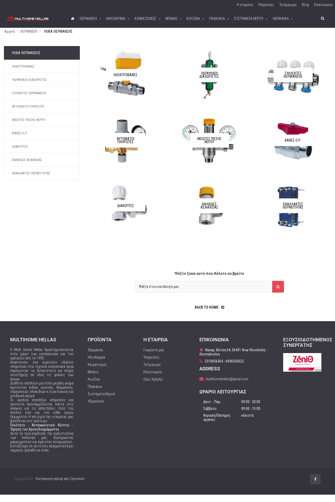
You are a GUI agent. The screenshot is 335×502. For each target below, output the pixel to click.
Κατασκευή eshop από (60, 486)
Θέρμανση (95, 357)
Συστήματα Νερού (101, 401)
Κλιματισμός (97, 372)
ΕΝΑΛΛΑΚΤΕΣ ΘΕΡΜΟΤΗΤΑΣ (31, 180)
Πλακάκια (95, 394)
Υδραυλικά (96, 408)
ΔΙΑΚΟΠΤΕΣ (20, 153)
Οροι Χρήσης (153, 386)
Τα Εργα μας (152, 372)
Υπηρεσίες (151, 364)
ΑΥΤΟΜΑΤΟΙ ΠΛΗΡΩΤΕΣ (28, 113)
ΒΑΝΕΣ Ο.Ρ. (19, 140)
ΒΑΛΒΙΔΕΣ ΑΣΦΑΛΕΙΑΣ (27, 167)
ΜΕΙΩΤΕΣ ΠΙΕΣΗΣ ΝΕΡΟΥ (29, 127)
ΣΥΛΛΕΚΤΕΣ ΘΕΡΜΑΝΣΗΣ (29, 100)
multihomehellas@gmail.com (226, 386)
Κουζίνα (94, 386)
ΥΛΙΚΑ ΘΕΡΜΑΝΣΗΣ (26, 60)
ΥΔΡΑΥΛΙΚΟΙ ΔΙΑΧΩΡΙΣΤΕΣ (29, 87)
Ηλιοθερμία (96, 364)
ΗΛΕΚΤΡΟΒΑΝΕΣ (23, 73)
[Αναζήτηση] (209, 294)
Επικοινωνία (152, 379)
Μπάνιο (93, 379)
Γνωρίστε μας (153, 357)
